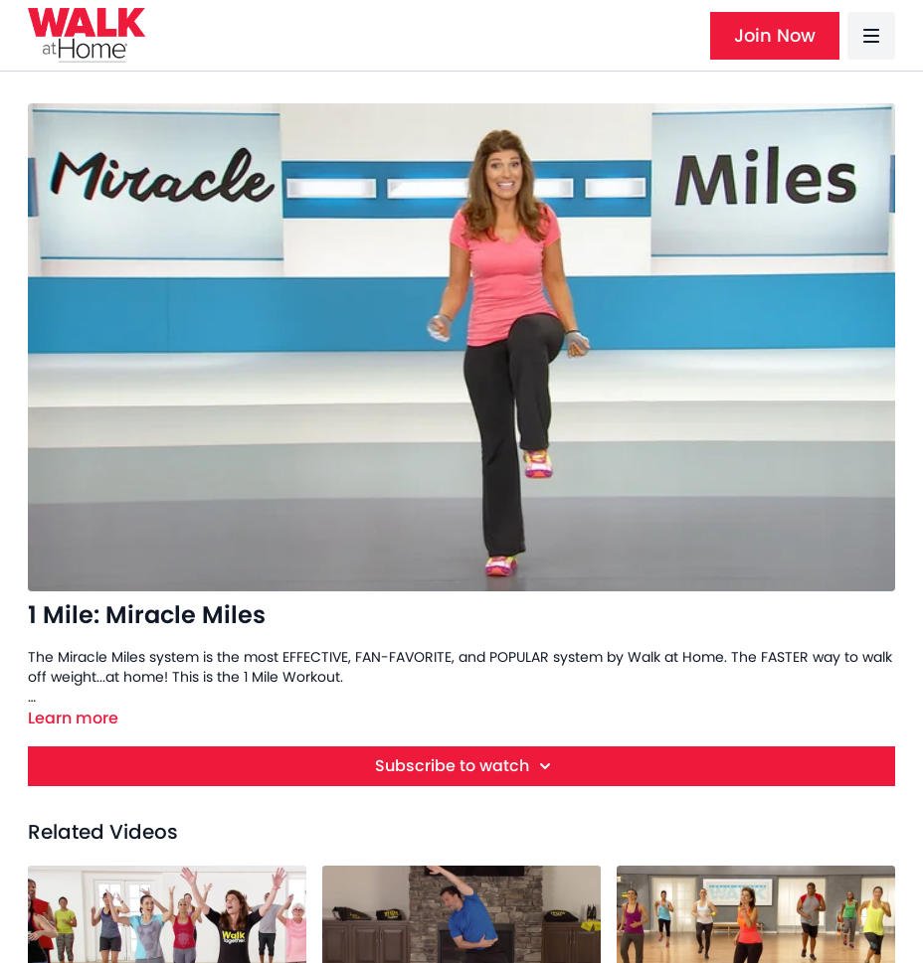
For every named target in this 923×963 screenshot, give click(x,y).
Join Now (775, 35)
